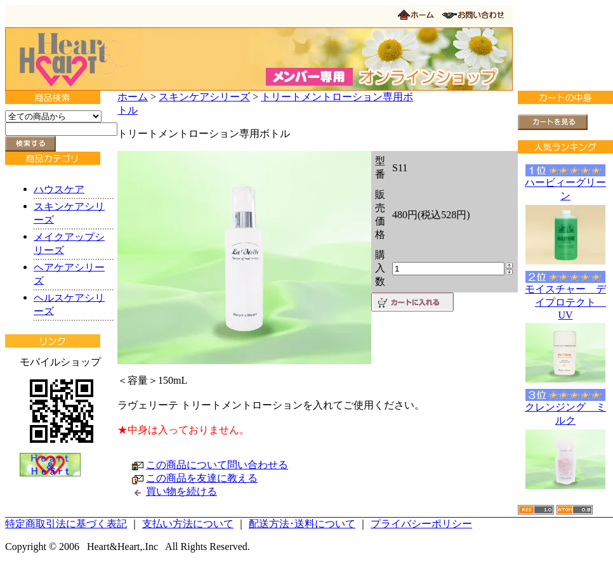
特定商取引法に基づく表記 (66, 523)
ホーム (132, 96)
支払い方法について (188, 523)
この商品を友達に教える (202, 478)
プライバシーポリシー (421, 523)
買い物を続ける (181, 491)
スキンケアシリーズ (204, 96)
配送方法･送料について (302, 523)
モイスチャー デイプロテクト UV (565, 302)
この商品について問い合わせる (217, 464)
